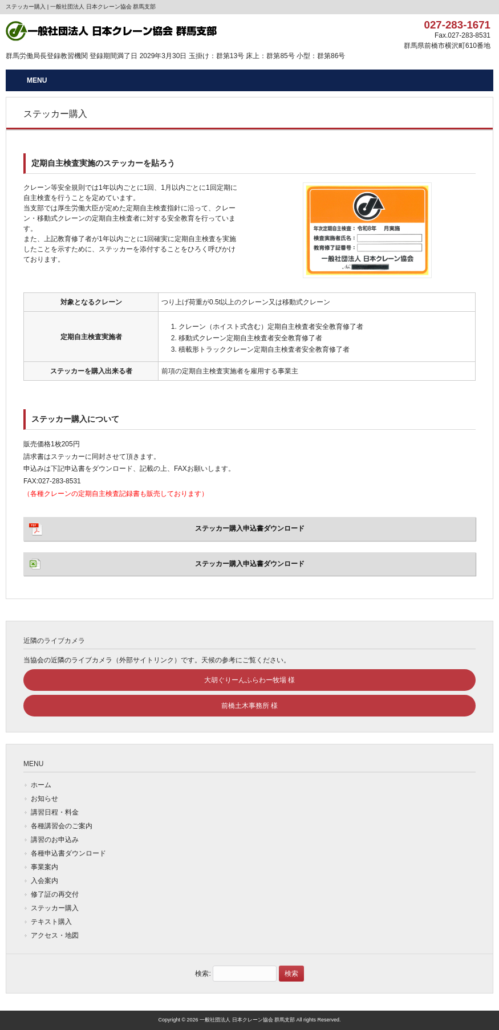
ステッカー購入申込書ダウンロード (250, 528)
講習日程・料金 (55, 812)
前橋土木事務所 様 (249, 706)
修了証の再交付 (55, 894)
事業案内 (44, 867)
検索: (202, 974)
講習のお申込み (55, 840)
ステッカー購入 (55, 908)
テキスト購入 (51, 922)
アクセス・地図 (55, 935)
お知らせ (44, 799)
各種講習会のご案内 (61, 826)
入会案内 (44, 881)
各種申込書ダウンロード (68, 853)
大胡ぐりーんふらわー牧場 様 (249, 680)
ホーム (41, 785)
